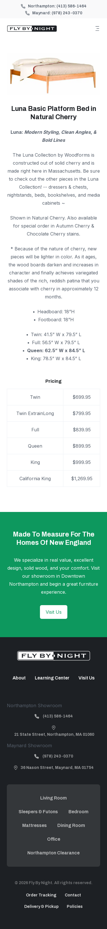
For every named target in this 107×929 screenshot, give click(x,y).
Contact (73, 895)
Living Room (53, 798)
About (19, 677)
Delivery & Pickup (41, 906)
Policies (75, 906)
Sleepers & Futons (38, 811)
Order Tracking (41, 895)
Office (53, 839)
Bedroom (78, 811)
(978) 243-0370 (67, 13)
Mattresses (34, 825)
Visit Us (54, 612)
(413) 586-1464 (71, 6)
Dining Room (71, 825)
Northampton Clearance (53, 852)
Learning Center (52, 677)
